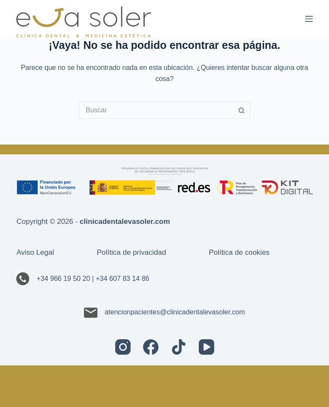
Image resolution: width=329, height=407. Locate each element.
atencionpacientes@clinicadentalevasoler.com (164, 312)
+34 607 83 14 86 (122, 278)
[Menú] (309, 19)
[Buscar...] (156, 110)
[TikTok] (178, 347)
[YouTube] (206, 347)
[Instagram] (123, 347)
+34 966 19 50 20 (63, 278)
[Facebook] (151, 347)
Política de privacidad (131, 252)
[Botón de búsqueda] (241, 110)
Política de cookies (239, 252)
